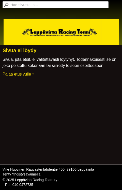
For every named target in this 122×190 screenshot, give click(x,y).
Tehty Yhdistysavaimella (21, 174)
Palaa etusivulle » (18, 74)
